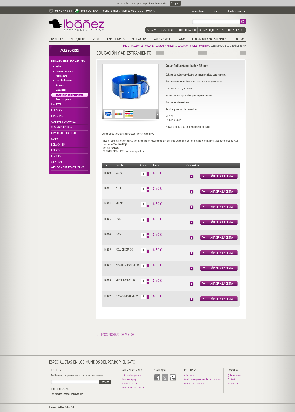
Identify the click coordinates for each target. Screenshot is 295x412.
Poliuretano (61, 76)
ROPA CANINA (58, 145)
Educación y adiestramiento (69, 95)
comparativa (196, 11)
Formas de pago (129, 379)
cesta (216, 11)
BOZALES (56, 156)
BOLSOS (55, 150)
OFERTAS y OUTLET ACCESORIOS (67, 167)
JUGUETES (56, 104)
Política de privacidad (194, 384)
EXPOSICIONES (116, 39)
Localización (233, 384)
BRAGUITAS (57, 116)
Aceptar (175, 3)
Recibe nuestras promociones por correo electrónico (77, 375)
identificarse (234, 11)
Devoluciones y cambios (133, 388)
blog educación (187, 30)
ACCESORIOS (139, 39)
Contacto (232, 379)
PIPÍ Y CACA (57, 110)
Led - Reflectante (64, 80)
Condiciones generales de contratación (202, 379)
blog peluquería (208, 30)
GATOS (181, 39)
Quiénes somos (234, 375)
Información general (131, 375)
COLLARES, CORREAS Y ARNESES (68, 61)
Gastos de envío (129, 384)
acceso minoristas (232, 30)
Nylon (58, 66)
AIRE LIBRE (56, 162)
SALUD (96, 39)
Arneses (60, 85)
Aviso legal (189, 375)
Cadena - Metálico (64, 71)
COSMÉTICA (56, 39)
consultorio (167, 30)
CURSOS (239, 39)
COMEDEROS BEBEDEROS (64, 133)
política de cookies (156, 3)
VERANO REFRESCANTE (63, 127)
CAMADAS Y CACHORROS (64, 122)
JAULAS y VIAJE (162, 39)
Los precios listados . (67, 394)
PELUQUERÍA (77, 39)
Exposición (61, 90)
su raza (152, 30)
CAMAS (54, 139)
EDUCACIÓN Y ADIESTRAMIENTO (210, 39)
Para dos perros (63, 99)
